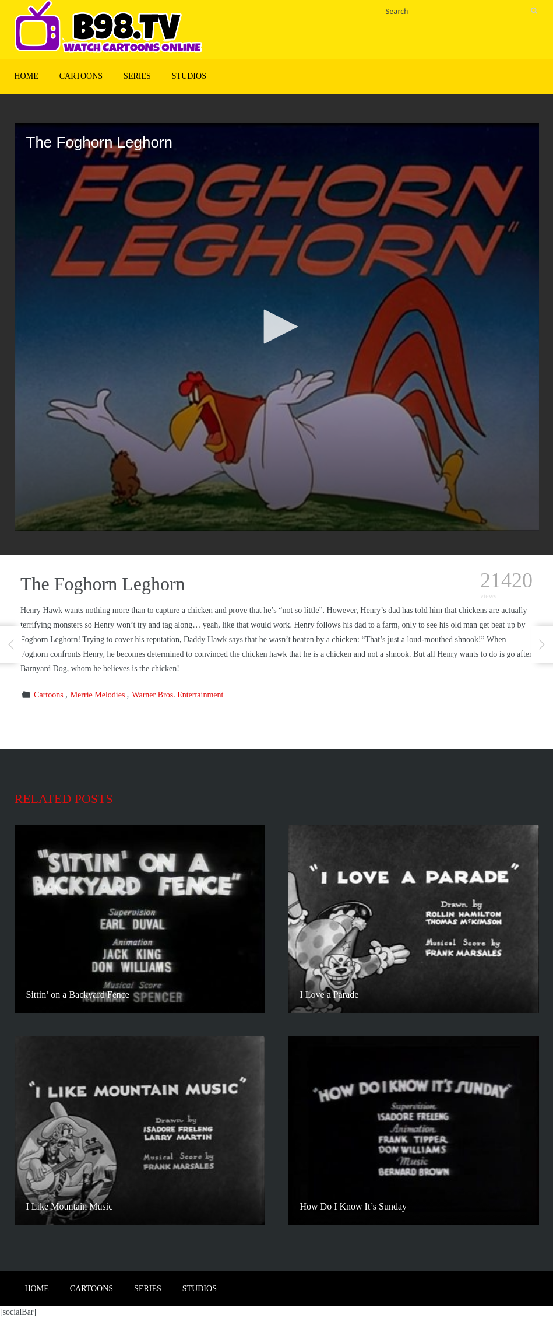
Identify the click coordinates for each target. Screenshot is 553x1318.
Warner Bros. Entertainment (177, 694)
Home (26, 76)
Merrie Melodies (98, 694)
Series (137, 76)
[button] (276, 326)
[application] (277, 327)
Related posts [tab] (64, 798)
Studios (189, 76)
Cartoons (81, 76)
